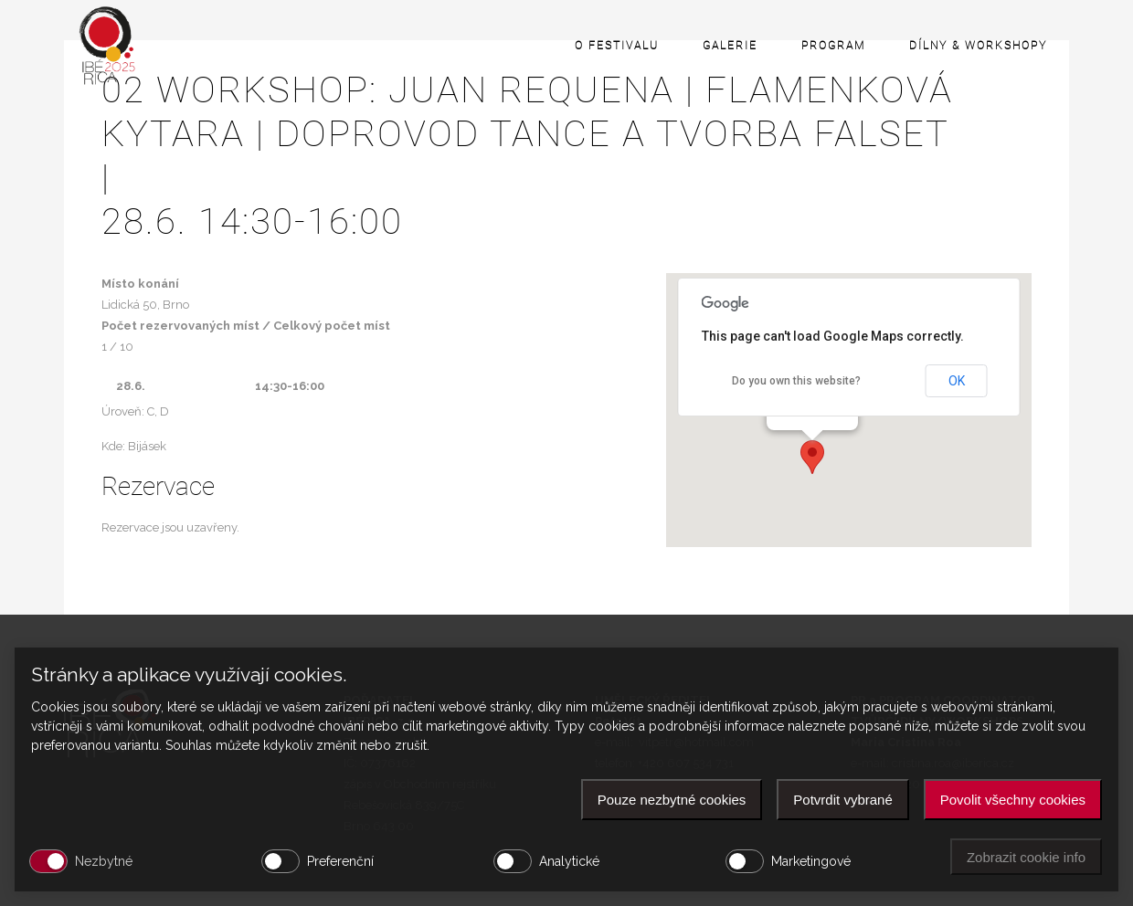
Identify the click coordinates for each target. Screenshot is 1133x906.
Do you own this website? (796, 380)
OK (956, 381)
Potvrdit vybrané (842, 799)
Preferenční (340, 861)
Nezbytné (103, 861)
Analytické (569, 861)
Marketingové (811, 861)
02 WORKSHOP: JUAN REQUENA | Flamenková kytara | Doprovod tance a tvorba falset (566, 156)
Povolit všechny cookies (1012, 799)
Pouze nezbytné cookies (672, 799)
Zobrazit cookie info (1026, 857)
